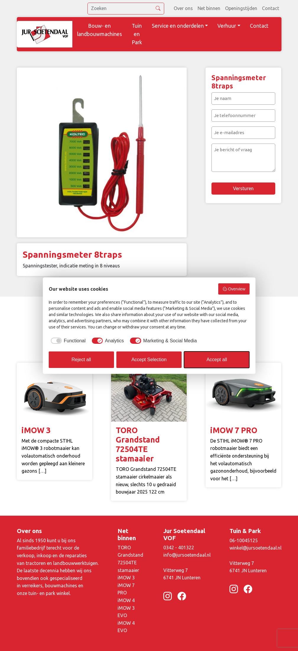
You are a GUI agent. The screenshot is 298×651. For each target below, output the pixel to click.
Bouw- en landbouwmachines (99, 30)
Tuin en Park (137, 34)
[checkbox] (67, 340)
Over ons (183, 8)
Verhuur (226, 26)
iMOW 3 (126, 577)
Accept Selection (149, 359)
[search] (125, 8)
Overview (233, 289)
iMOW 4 (126, 600)
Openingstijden (241, 8)
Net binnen (209, 8)
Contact (270, 8)
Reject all (81, 359)
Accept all (216, 359)
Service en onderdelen (178, 26)
